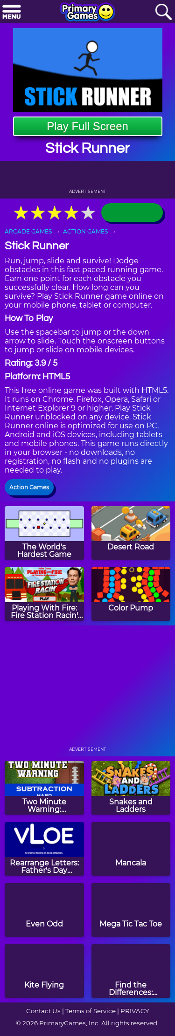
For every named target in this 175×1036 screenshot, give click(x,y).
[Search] (163, 12)
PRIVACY (134, 1011)
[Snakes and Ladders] (131, 788)
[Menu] (11, 12)
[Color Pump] (131, 594)
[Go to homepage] (87, 12)
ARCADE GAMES (28, 231)
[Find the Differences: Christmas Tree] (131, 971)
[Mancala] (131, 849)
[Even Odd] (44, 910)
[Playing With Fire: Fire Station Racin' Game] (44, 594)
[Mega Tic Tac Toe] (131, 910)
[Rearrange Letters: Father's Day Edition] (44, 849)
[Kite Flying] (44, 971)
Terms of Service (90, 1011)
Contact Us (43, 1011)
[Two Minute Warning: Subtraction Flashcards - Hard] (44, 788)
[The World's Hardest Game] (44, 533)
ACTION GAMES (85, 231)
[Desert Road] (131, 533)
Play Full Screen (87, 126)
